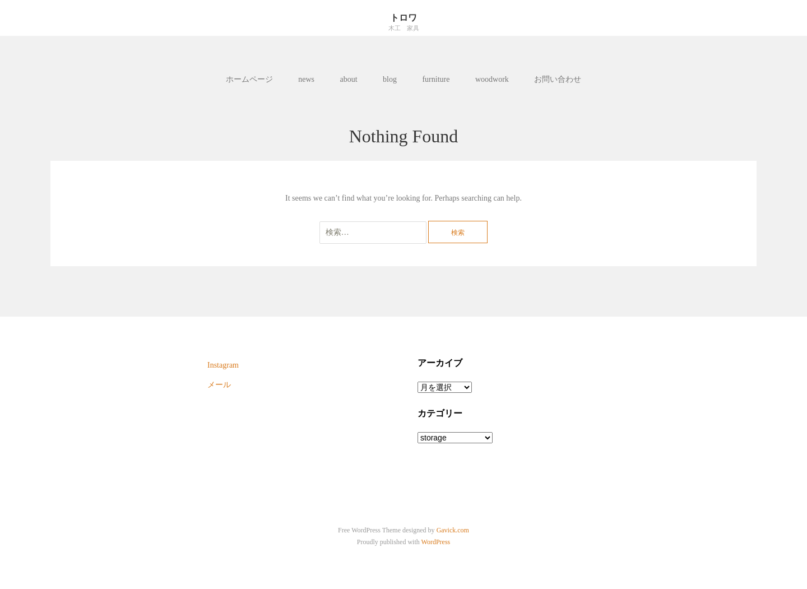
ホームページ (249, 79)
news (306, 79)
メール (219, 385)
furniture (435, 79)
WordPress (436, 542)
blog (390, 79)
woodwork (492, 79)
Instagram (223, 365)
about (348, 79)
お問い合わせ (557, 79)
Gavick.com (453, 530)
